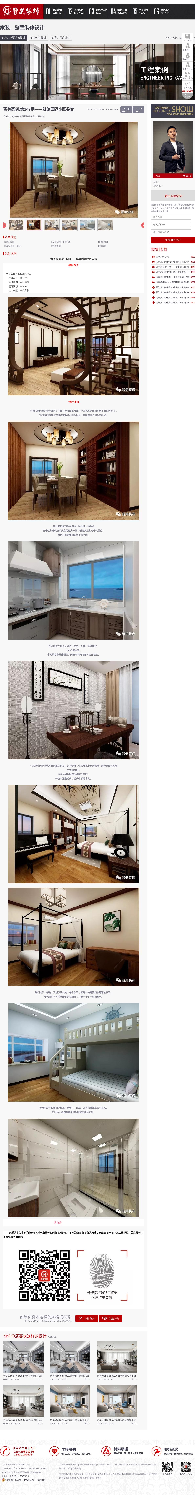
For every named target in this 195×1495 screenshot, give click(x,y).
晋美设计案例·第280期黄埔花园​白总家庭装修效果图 (172, 262)
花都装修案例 (70, 1478)
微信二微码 (188, 75)
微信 (42, 116)
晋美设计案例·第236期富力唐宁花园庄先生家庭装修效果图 (172, 298)
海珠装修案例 (129, 1474)
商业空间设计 (38, 37)
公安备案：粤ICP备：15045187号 (20, 1480)
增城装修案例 (95, 1478)
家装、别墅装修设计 (13, 37)
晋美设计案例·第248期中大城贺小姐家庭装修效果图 (172, 293)
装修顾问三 (188, 66)
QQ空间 (14, 116)
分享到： (7, 116)
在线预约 (188, 37)
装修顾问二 (188, 56)
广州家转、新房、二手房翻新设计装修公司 (116, 1464)
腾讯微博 (30, 116)
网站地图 (41, 1480)
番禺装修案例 (78, 1474)
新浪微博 (22, 116)
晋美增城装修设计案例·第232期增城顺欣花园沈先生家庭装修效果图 (172, 283)
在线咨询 (113, 1318)
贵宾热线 (187, 86)
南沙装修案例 (65, 1474)
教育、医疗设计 (61, 37)
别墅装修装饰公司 (88, 1464)
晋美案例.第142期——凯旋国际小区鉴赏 (172, 267)
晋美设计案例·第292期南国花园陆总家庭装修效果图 (172, 278)
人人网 (37, 116)
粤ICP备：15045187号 (19, 1476)
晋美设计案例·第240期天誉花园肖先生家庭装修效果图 (172, 288)
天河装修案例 (91, 1474)
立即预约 (90, 1318)
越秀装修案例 (103, 1474)
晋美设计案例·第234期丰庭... (126, 109)
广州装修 (76, 1468)
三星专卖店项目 (163, 257)
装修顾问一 (188, 46)
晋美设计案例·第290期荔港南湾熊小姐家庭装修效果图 (172, 273)
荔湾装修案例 (116, 1474)
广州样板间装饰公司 (69, 1464)
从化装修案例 (83, 1478)
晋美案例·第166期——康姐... (138, 109)
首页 (167, 37)
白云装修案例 (142, 1474)
